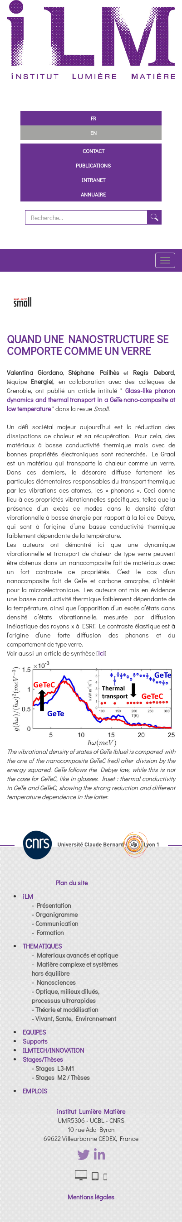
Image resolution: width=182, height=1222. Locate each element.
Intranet (93, 179)
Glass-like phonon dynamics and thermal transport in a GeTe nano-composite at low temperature (91, 399)
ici (101, 653)
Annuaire (93, 194)
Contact (93, 150)
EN (93, 132)
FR (93, 118)
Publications (93, 165)
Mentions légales (91, 1197)
